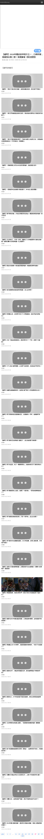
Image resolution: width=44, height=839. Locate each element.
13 (22, 834)
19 (42, 834)
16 (32, 834)
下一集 (37, 51)
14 (26, 834)
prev (2, 834)
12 (19, 834)
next (22, 836)
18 (38, 834)
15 (29, 834)
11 (16, 834)
